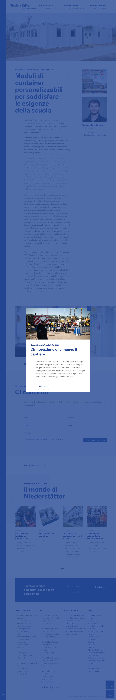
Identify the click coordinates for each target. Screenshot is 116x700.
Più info (43, 386)
